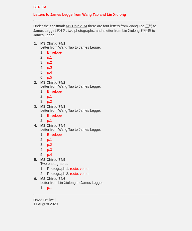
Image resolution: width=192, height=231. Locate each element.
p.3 (49, 67)
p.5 (49, 77)
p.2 (49, 62)
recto (74, 169)
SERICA (39, 7)
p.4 (49, 72)
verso (84, 169)
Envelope (54, 52)
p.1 (49, 57)
